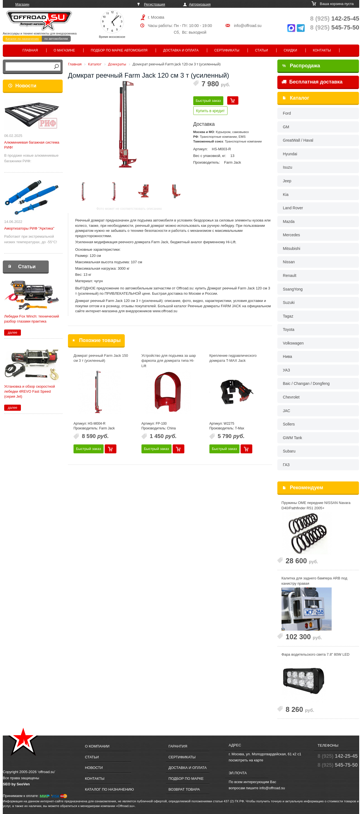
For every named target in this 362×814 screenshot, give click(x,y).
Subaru (289, 451)
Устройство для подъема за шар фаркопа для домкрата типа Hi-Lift (168, 360)
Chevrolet (291, 397)
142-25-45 (334, 18)
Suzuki (289, 302)
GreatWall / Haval (298, 140)
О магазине (64, 50)
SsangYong (293, 289)
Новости (25, 85)
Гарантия (177, 746)
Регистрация (154, 4)
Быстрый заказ (208, 101)
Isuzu (287, 167)
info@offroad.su (247, 25)
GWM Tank (292, 438)
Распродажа (301, 65)
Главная (30, 50)
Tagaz (288, 316)
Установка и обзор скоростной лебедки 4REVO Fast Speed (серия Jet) (29, 391)
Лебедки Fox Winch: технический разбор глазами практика (31, 318)
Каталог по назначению (22, 38)
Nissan (289, 262)
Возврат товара (184, 789)
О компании (97, 746)
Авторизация (200, 4)
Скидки (290, 50)
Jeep (287, 181)
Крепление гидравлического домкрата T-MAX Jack (233, 358)
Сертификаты (226, 50)
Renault (289, 275)
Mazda (289, 221)
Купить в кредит (210, 111)
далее (12, 333)
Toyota (288, 329)
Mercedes (291, 235)
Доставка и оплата (181, 50)
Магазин (22, 4)
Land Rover (293, 208)
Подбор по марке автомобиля (119, 50)
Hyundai (290, 154)
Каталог (299, 98)
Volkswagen (293, 343)
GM (286, 127)
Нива (287, 356)
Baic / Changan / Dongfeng (306, 383)
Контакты (322, 50)
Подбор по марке (186, 778)
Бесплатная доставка (312, 82)
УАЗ (286, 370)
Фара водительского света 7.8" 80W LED (315, 654)
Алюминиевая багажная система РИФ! (31, 144)
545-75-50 (334, 27)
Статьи (261, 50)
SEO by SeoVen (16, 784)
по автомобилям (56, 38)
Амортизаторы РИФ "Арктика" (29, 228)
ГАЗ (286, 465)
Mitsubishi (291, 248)
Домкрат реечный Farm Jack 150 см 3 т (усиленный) (101, 358)
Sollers (289, 424)
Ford (287, 113)
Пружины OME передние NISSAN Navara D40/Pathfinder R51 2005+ (316, 505)
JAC (286, 411)
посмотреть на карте (246, 760)
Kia (285, 194)
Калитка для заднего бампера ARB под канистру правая (314, 581)
